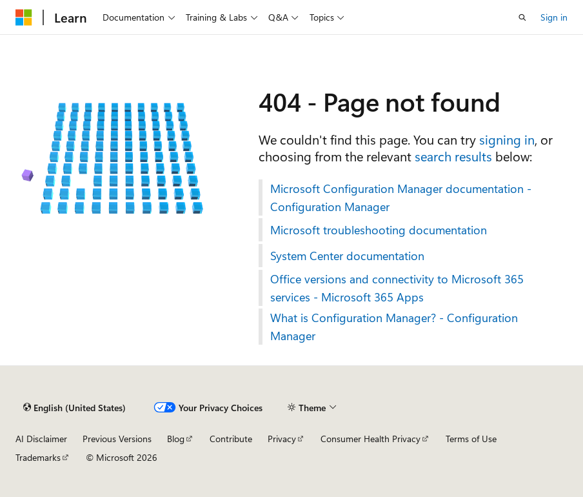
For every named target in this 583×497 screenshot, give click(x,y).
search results (453, 156)
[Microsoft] (23, 17)
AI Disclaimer (41, 438)
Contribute (231, 438)
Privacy (282, 438)
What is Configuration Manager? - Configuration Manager (394, 326)
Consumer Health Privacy (370, 438)
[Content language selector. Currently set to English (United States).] (74, 407)
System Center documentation (347, 255)
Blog (175, 438)
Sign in (554, 17)
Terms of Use (471, 438)
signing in (507, 139)
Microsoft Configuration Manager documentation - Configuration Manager (400, 197)
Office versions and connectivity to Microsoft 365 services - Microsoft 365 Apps (397, 288)
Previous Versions (117, 438)
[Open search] (522, 17)
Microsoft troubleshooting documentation (378, 230)
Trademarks (38, 457)
